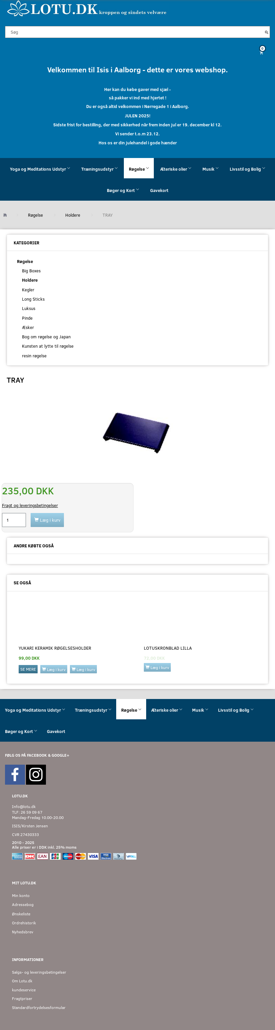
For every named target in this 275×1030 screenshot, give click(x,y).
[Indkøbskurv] (137, 52)
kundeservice (24, 989)
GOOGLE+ (60, 755)
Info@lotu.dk (24, 806)
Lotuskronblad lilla (168, 648)
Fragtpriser (22, 998)
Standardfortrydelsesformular (39, 1007)
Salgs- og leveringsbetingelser (39, 972)
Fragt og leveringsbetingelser (30, 505)
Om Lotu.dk (22, 980)
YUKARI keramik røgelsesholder (55, 648)
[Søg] (266, 32)
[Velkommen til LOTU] (87, 8)
